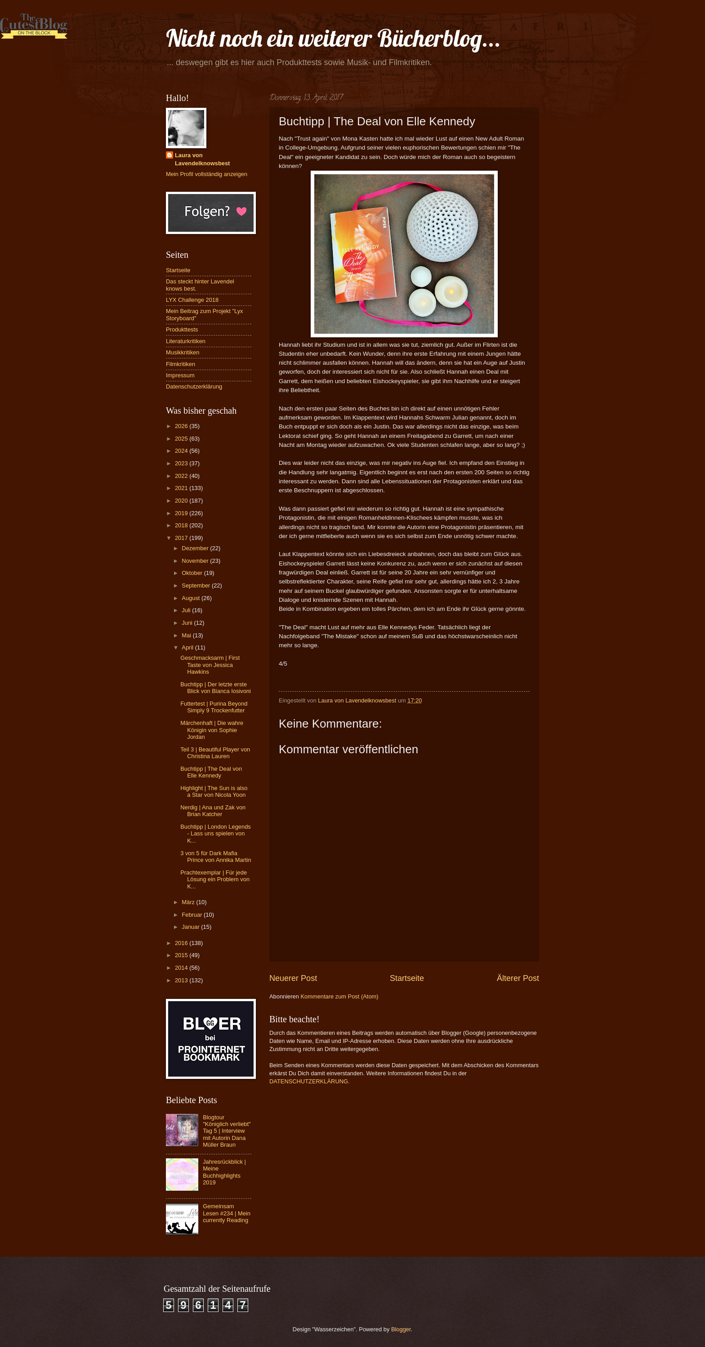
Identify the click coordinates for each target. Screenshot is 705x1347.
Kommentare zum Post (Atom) (339, 996)
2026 (182, 426)
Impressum (180, 375)
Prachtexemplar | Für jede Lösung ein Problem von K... (215, 879)
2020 (182, 500)
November (196, 560)
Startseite (407, 978)
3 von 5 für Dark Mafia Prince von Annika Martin (215, 856)
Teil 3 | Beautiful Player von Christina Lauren (215, 753)
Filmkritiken (180, 364)
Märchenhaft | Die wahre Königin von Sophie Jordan (211, 730)
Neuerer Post (293, 978)
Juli (187, 610)
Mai (187, 635)
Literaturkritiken (185, 341)
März (189, 902)
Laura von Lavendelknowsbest (202, 159)
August (191, 598)
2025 (182, 438)
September (197, 585)
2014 (182, 967)
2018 (182, 525)
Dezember (196, 548)
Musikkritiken (182, 352)
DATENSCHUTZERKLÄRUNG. (309, 1081)
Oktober (193, 573)
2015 (182, 955)
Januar (191, 926)
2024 (182, 450)
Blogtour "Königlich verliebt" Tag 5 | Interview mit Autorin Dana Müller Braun (226, 1131)
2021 (182, 488)
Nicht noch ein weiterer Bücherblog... (333, 38)
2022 (182, 476)
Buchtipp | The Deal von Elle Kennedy (211, 772)
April (188, 647)
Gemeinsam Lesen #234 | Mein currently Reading (226, 1213)
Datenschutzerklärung (194, 386)
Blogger (401, 1329)
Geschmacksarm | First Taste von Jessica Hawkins (210, 664)
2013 (182, 980)
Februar (193, 914)
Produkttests (182, 329)
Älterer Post (518, 978)
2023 (182, 463)
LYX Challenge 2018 (192, 299)
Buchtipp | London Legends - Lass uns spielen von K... (215, 833)
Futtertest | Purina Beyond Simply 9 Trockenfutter (213, 707)
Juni (188, 622)
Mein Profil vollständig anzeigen (206, 174)
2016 (182, 943)
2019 (182, 513)
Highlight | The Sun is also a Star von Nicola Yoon (213, 791)
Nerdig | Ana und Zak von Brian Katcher (212, 810)
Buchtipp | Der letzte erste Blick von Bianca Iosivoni (215, 687)
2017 (182, 537)
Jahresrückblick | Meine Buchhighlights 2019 (224, 1172)
